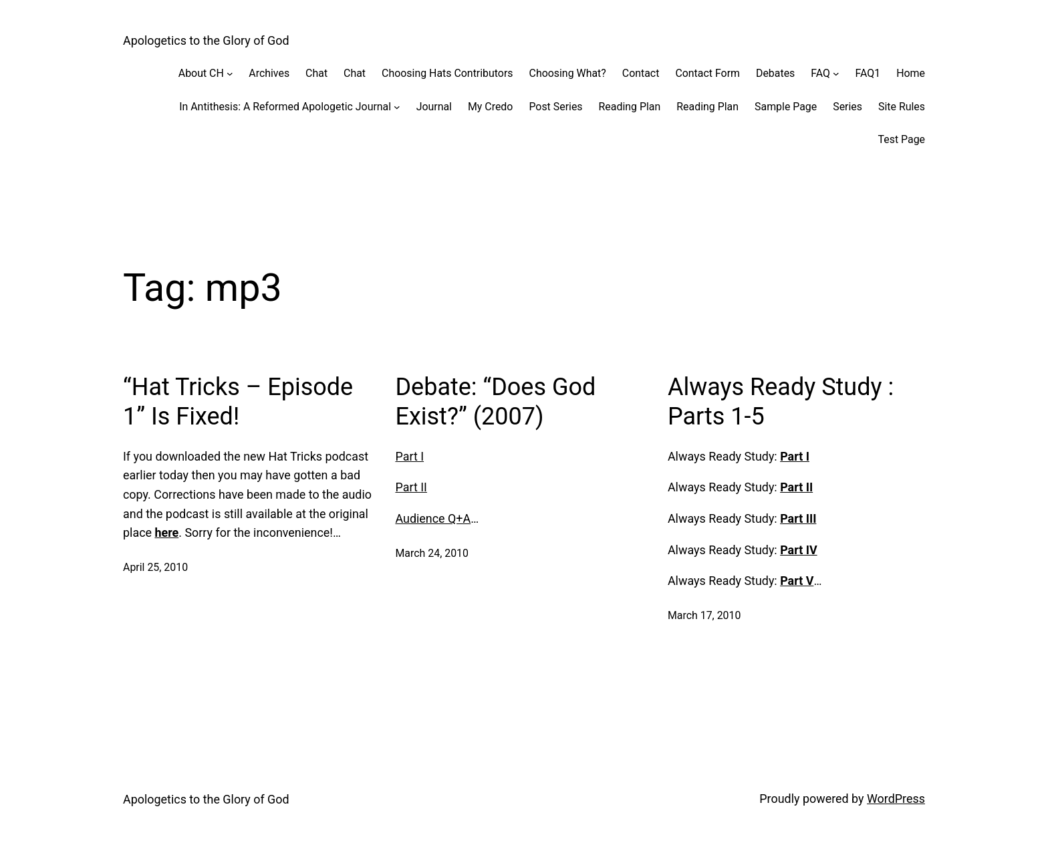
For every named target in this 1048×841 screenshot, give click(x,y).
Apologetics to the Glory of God (206, 40)
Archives (269, 73)
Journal (434, 106)
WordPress (896, 799)
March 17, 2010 (704, 615)
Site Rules (901, 106)
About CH (201, 73)
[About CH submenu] (230, 73)
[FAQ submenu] (836, 73)
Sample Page (786, 106)
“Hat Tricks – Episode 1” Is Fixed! (238, 401)
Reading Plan (630, 106)
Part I (409, 456)
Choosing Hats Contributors (447, 73)
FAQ (820, 73)
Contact (641, 73)
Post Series (555, 106)
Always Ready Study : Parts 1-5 (781, 401)
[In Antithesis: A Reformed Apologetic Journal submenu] (397, 107)
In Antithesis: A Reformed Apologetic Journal (285, 106)
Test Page (901, 139)
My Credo (490, 106)
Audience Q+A (433, 518)
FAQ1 (868, 73)
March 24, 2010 (432, 553)
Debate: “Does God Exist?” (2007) (495, 401)
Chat (316, 73)
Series (847, 106)
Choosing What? (567, 73)
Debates (775, 73)
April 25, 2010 (155, 567)
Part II (411, 487)
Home (910, 73)
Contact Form (707, 73)
